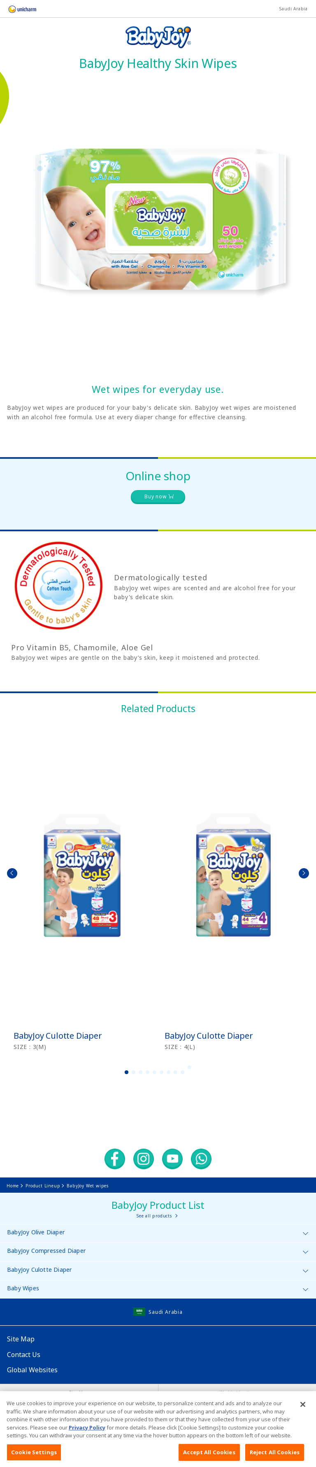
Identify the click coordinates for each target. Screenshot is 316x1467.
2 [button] (133, 1072)
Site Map (21, 1338)
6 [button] (161, 1072)
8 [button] (175, 1072)
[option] (82, 887)
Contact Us (23, 1354)
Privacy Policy (87, 1436)
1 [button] (126, 1072)
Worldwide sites (237, 1392)
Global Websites (32, 1369)
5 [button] (154, 1072)
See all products (154, 1216)
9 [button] (182, 1072)
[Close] (303, 1414)
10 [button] (189, 1067)
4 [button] (147, 1072)
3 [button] (140, 1072)
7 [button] (168, 1072)
